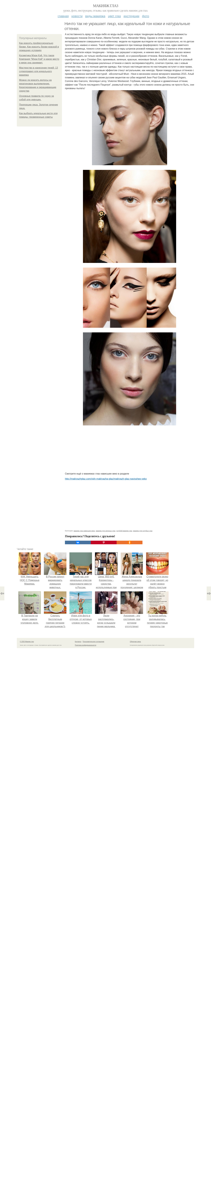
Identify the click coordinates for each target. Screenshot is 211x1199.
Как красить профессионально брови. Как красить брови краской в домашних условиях (39, 47)
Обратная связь (135, 641)
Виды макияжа (95, 16)
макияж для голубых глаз (142, 531)
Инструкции (131, 16)
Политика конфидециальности (85, 645)
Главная (63, 16)
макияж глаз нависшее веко (84, 531)
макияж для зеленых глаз (105, 531)
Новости (77, 16)
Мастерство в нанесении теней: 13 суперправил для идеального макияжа (38, 71)
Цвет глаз (114, 16)
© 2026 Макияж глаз (27, 641)
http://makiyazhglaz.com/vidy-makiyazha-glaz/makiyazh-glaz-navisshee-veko (106, 478)
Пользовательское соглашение (93, 641)
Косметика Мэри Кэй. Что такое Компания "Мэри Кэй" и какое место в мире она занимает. (39, 59)
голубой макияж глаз (124, 531)
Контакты (78, 641)
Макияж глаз (105, 6)
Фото (145, 16)
